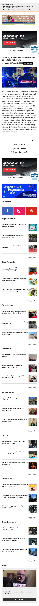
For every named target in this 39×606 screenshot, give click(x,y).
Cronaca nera (28, 63)
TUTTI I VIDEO (19, 599)
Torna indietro (19, 149)
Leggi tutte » (32, 258)
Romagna (5, 63)
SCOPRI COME (9, 43)
